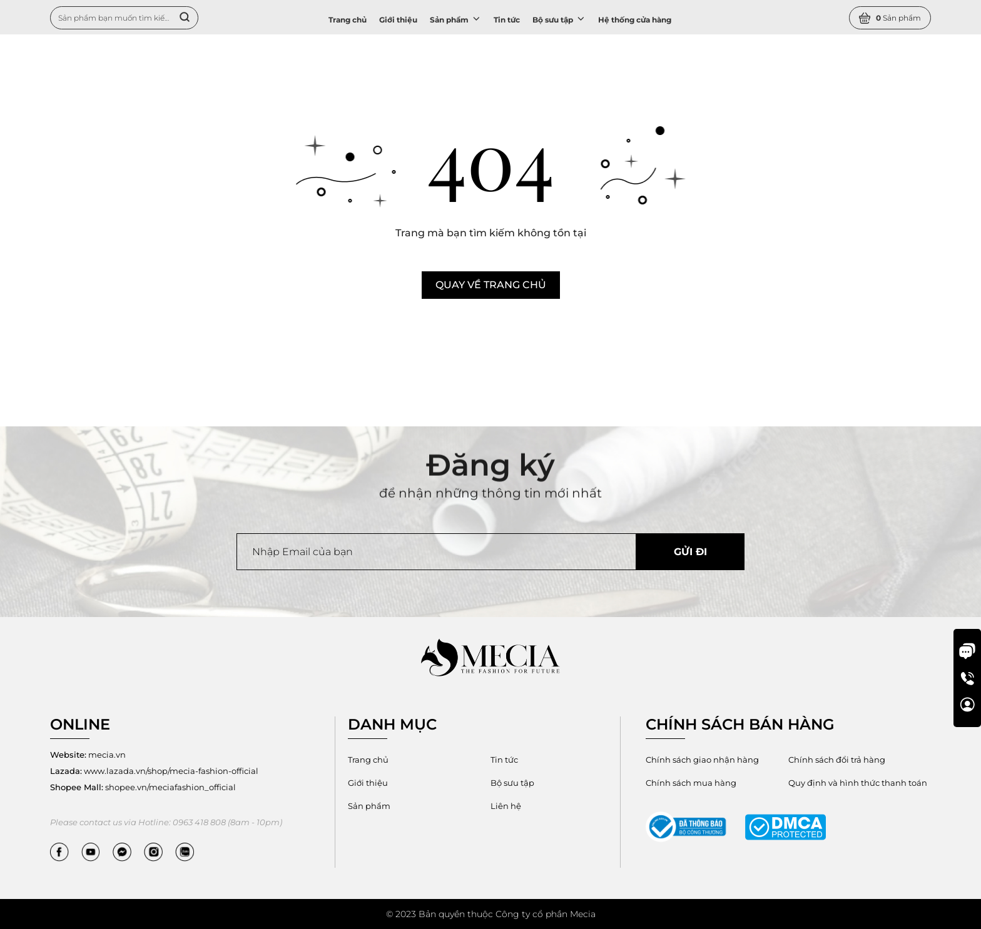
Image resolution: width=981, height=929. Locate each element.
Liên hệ (505, 806)
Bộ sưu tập (559, 19)
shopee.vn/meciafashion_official (143, 787)
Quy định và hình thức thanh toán (857, 783)
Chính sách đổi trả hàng (836, 760)
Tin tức (507, 19)
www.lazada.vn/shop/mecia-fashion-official (154, 771)
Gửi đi (690, 552)
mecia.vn (88, 755)
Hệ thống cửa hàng (634, 19)
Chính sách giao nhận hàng (702, 760)
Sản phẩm (455, 19)
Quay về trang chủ (490, 285)
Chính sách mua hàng (691, 783)
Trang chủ (347, 19)
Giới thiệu (398, 19)
